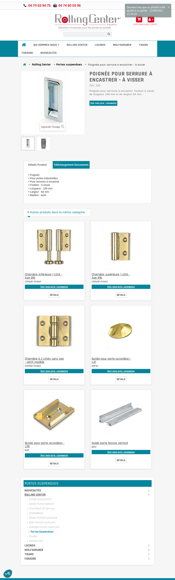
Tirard (143, 45)
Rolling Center (77, 45)
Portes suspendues (69, 65)
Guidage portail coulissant (44, 527)
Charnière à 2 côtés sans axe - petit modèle (44, 360)
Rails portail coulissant (41, 522)
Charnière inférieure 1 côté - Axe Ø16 (43, 276)
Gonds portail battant (41, 504)
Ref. (92, 85)
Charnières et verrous (41, 508)
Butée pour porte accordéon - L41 (111, 360)
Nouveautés (48, 53)
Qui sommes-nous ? (46, 45)
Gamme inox (35, 541)
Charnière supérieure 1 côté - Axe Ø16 (111, 276)
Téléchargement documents (71, 164)
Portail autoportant (39, 499)
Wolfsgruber (122, 45)
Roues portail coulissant (42, 518)
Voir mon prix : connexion (103, 103)
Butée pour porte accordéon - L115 (45, 444)
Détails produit (37, 164)
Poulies (32, 536)
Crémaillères (35, 513)
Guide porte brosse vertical (110, 443)
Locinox (100, 45)
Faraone (27, 53)
